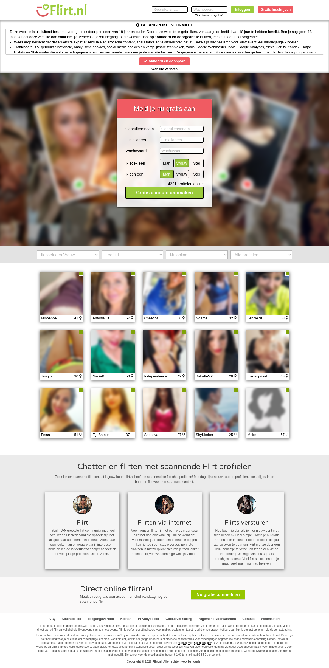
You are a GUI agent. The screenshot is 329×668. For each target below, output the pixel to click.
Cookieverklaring (178, 619)
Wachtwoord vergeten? (209, 15)
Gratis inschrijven (276, 9)
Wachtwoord (136, 151)
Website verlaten (164, 69)
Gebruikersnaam (139, 129)
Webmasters (270, 619)
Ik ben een (134, 174)
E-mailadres (135, 140)
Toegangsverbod (101, 619)
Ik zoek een (135, 163)
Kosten (126, 619)
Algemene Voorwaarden (217, 619)
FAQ (52, 619)
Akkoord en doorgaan (164, 61)
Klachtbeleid (71, 619)
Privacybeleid (148, 619)
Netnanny (184, 642)
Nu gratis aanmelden (218, 594)
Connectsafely (203, 642)
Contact (248, 619)
